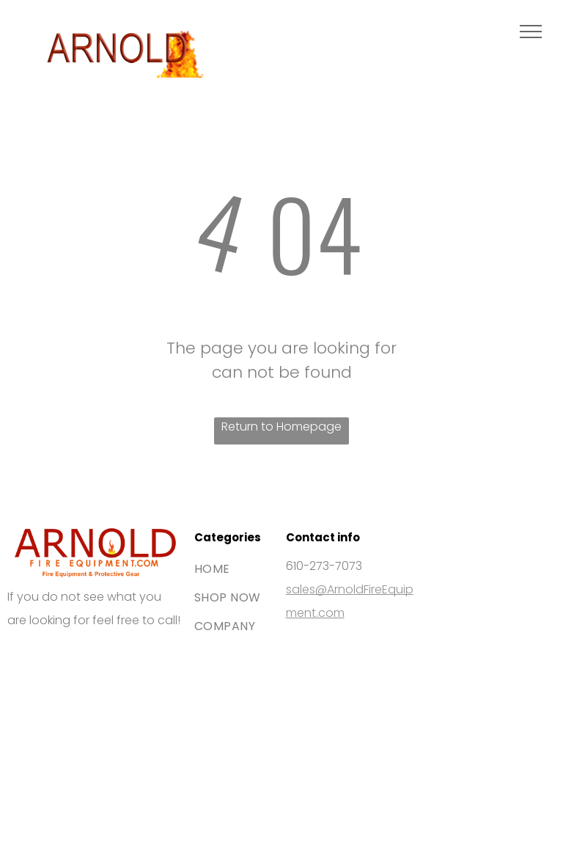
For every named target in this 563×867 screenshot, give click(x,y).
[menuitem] (247, 569)
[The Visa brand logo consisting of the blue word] (53, 679)
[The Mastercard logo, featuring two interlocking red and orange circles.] (136, 679)
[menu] (531, 31)
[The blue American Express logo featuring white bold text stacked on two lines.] (53, 763)
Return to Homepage (281, 426)
